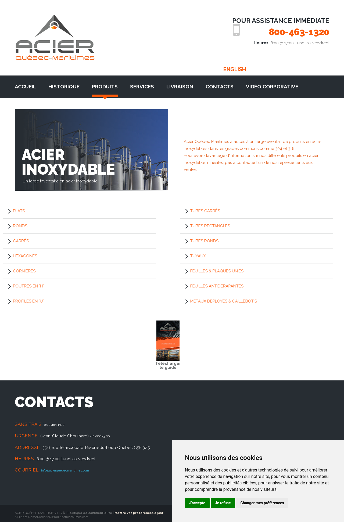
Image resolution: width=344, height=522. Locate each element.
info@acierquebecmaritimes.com (72, 468)
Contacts (220, 85)
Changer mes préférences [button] (262, 503)
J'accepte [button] (197, 503)
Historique (64, 85)
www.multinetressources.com (68, 515)
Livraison (179, 85)
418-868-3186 (103, 434)
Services (142, 85)
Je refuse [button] (223, 503)
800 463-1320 (57, 422)
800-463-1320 (291, 31)
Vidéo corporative (272, 85)
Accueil (25, 85)
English (234, 67)
